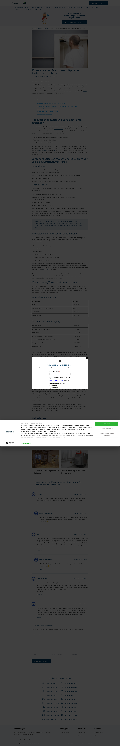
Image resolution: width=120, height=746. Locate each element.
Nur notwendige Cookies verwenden (107, 733)
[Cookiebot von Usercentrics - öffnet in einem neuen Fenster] (10, 743)
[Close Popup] (87, 358)
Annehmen (106, 723)
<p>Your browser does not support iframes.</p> (60, 380)
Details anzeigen (26, 743)
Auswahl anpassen (106, 728)
